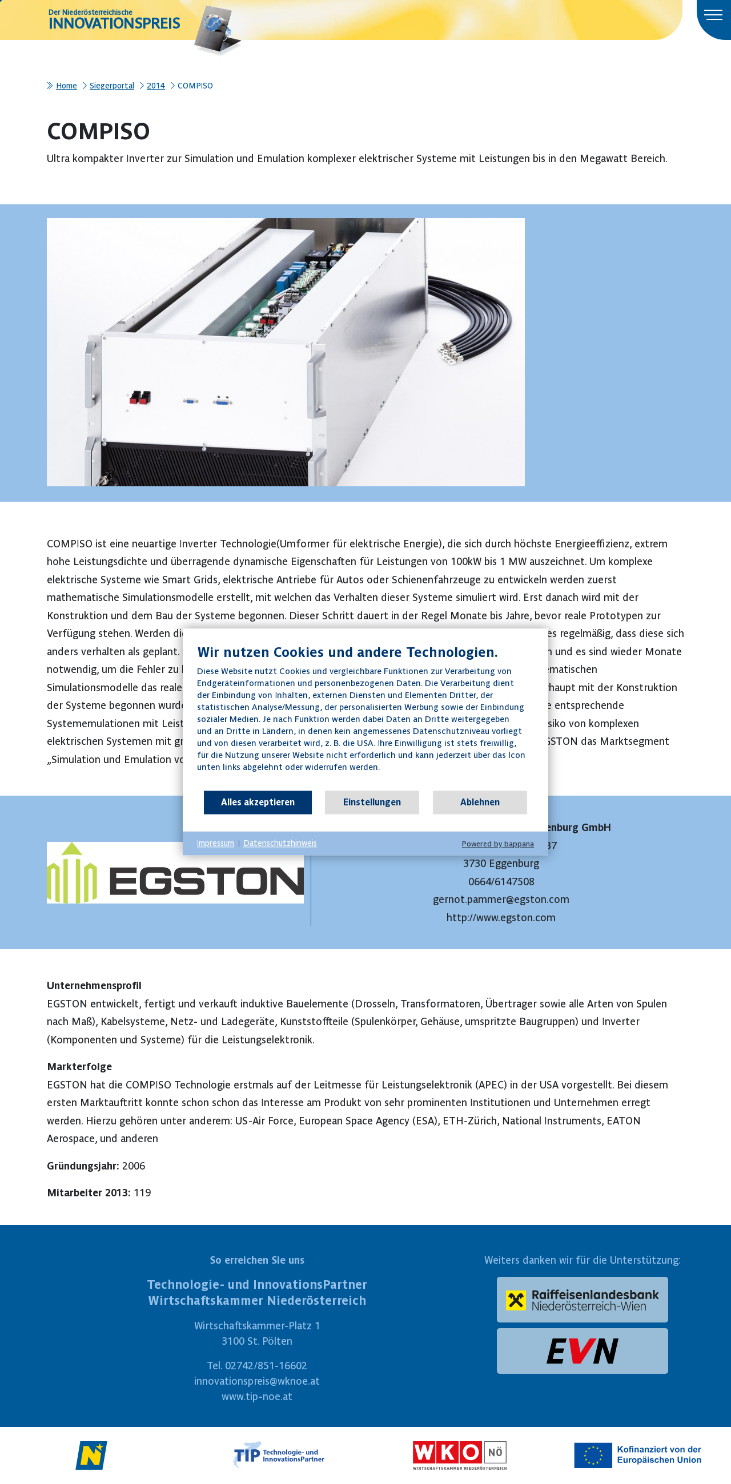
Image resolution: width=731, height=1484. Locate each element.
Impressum (215, 843)
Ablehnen (480, 802)
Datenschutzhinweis (280, 843)
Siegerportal (112, 85)
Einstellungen (372, 802)
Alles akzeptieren (258, 802)
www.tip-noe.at (257, 1396)
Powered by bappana (498, 844)
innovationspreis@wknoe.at (257, 1381)
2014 (156, 85)
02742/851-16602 (266, 1366)
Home (66, 85)
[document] (365, 717)
